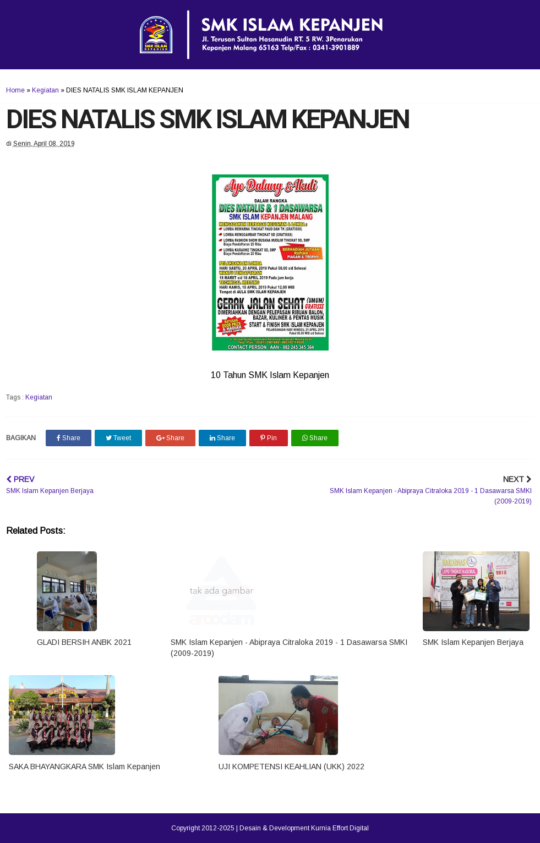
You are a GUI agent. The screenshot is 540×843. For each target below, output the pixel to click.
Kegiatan (45, 90)
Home (15, 90)
